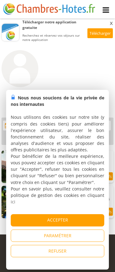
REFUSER (57, 251)
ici (13, 202)
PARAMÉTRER (57, 235)
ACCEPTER (57, 220)
